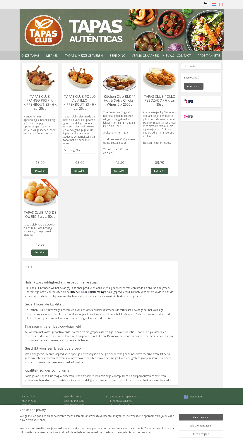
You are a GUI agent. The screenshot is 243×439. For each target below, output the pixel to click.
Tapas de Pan (70, 409)
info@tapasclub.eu (121, 400)
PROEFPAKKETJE (209, 56)
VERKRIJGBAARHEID (145, 56)
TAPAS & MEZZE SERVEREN (86, 56)
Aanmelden (194, 86)
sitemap (132, 432)
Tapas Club (28, 396)
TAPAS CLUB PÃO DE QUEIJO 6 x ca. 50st (40, 214)
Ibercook (27, 404)
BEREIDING (119, 56)
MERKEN (54, 56)
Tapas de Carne (72, 396)
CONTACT (186, 56)
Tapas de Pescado (73, 400)
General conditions (121, 409)
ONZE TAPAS (32, 56)
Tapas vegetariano (73, 404)
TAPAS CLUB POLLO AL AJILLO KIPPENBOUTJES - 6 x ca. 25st (79, 102)
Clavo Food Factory (33, 409)
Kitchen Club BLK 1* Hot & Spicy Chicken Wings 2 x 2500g (120, 101)
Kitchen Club (29, 400)
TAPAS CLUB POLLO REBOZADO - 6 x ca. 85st (159, 101)
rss (140, 432)
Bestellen (39, 170)
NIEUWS (168, 56)
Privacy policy (122, 413)
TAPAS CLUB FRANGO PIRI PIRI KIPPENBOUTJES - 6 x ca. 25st (40, 102)
